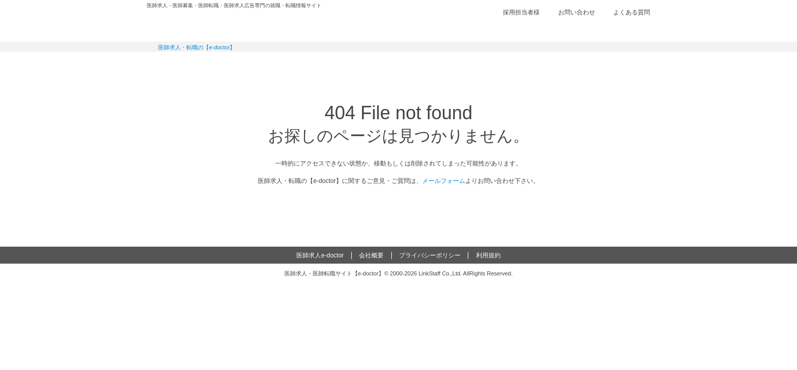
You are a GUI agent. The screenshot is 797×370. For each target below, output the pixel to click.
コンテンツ (526, 64)
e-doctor (204, 24)
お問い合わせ (576, 12)
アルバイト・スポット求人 (358, 64)
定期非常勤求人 (274, 64)
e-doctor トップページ (398, 206)
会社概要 (371, 255)
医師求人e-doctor (320, 255)
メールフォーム (443, 180)
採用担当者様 (521, 12)
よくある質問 (631, 12)
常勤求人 (189, 64)
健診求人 (442, 64)
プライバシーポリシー (430, 255)
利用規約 (488, 255)
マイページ (609, 64)
